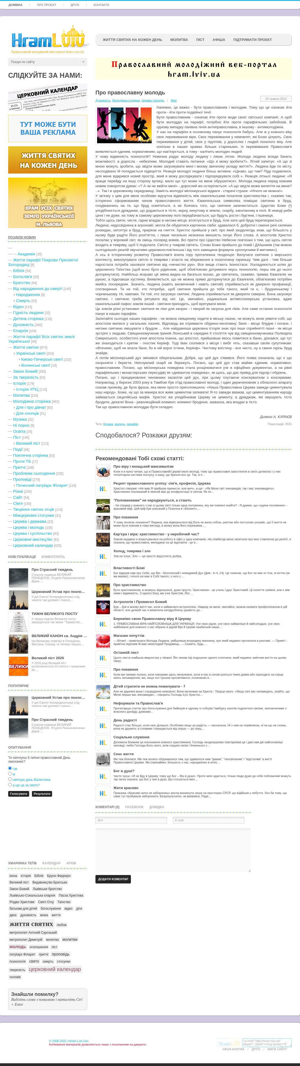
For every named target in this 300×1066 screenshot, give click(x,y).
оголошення (39, 947)
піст (54, 947)
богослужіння (51, 908)
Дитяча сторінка (28, 318)
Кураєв (108, 424)
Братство (21, 282)
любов (62, 925)
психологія (18, 961)
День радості (125, 720)
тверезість (17, 970)
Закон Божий (25, 371)
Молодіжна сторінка (32, 401)
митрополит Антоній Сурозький (33, 932)
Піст (17, 437)
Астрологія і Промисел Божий (140, 602)
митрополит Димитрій (26, 940)
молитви (69, 939)
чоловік (15, 977)
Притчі (19, 467)
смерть (48, 961)
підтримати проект (252, 40)
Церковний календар (33, 545)
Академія (26, 254)
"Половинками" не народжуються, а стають (152, 500)
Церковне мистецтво (32, 539)
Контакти (101, 5)
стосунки (63, 961)
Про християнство (129, 585)
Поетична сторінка (30, 455)
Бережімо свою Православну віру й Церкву (152, 619)
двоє (13, 915)
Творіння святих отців (33, 509)
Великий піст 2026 (48, 658)
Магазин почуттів (128, 636)
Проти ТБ (22, 461)
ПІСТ (200, 40)
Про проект (46, 5)
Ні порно (21, 425)
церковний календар (55, 969)
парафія (132, 424)
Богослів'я (22, 276)
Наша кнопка (233, 1049)
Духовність (23, 324)
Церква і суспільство (32, 533)
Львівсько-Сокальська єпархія (32, 895)
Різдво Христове (22, 902)
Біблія (18, 270)
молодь (18, 946)
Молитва (179, 40)
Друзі (75, 5)
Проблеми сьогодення (34, 473)
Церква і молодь (28, 527)
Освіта (19, 431)
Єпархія (20, 330)
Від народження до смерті (37, 288)
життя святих (31, 924)
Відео (18, 306)
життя (56, 915)
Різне (18, 491)
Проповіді (22, 479)
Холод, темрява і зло (132, 551)
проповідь (61, 954)
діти (79, 908)
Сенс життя (123, 754)
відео (68, 908)
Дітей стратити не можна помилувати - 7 (149, 686)
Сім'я (18, 503)
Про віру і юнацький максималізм (143, 466)
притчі (43, 954)
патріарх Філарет (22, 954)
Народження (28, 294)
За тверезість (25, 377)
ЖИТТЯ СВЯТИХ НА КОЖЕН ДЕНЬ (132, 40)
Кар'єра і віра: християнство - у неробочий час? (156, 534)
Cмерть (23, 300)
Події (18, 449)
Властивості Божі (129, 568)
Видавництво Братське (49, 882)
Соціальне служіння (131, 737)
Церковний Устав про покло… (58, 592)
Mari (174, 100)
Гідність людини (28, 312)
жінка (44, 915)
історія (26, 876)
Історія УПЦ (27, 389)
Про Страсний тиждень (52, 570)
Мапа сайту (277, 1049)
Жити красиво (126, 788)
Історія (19, 383)
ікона (13, 876)
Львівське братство (47, 889)
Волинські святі (35, 365)
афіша (219, 40)
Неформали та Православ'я (138, 703)
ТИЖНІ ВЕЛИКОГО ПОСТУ (54, 614)
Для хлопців (27, 413)
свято (34, 961)
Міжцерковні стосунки (33, 515)
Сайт (18, 497)
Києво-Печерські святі (42, 359)
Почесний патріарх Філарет (42, 485)
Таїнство (63, 902)
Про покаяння (125, 517)
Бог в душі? (123, 771)
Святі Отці (46, 902)
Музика (20, 419)
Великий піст (28, 443)
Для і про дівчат (31, 407)
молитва (52, 940)
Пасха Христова (71, 895)
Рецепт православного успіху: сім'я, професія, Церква (162, 483)
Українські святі (31, 353)
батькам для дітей (23, 908)
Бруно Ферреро (59, 876)
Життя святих (26, 347)
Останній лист (126, 652)
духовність (28, 915)
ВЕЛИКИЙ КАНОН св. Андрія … (59, 636)
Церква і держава (29, 521)
